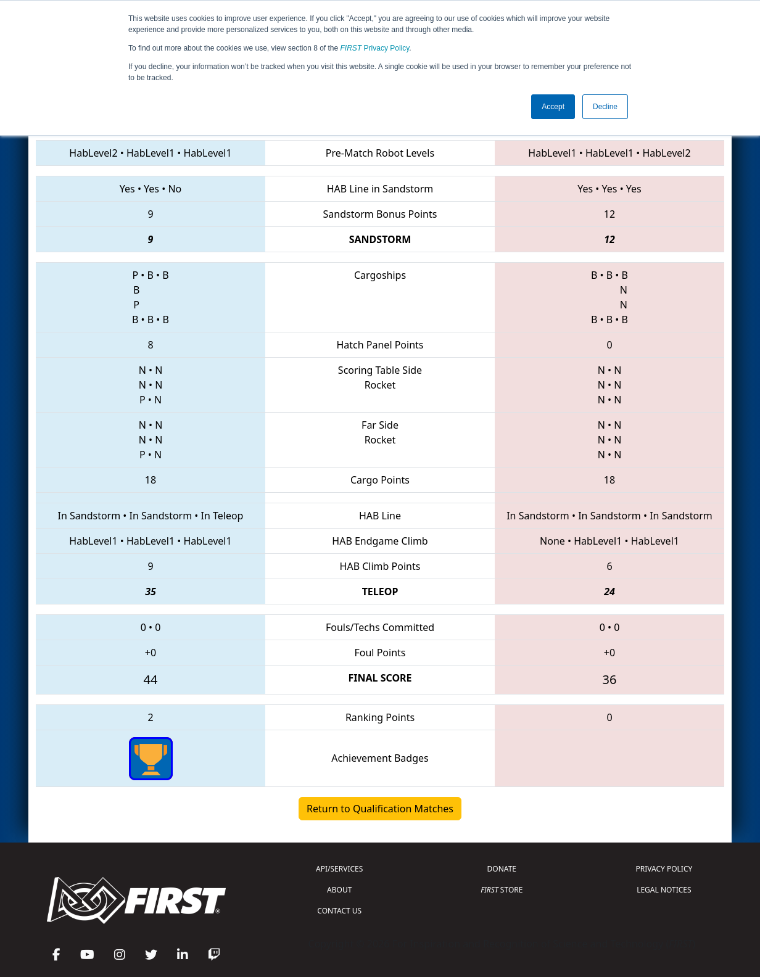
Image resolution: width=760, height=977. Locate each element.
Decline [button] (605, 106)
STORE (501, 889)
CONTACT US (339, 910)
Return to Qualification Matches (380, 808)
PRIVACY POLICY (663, 869)
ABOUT (339, 889)
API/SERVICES (339, 869)
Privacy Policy (375, 48)
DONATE (501, 869)
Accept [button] (553, 106)
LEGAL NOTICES (664, 889)
